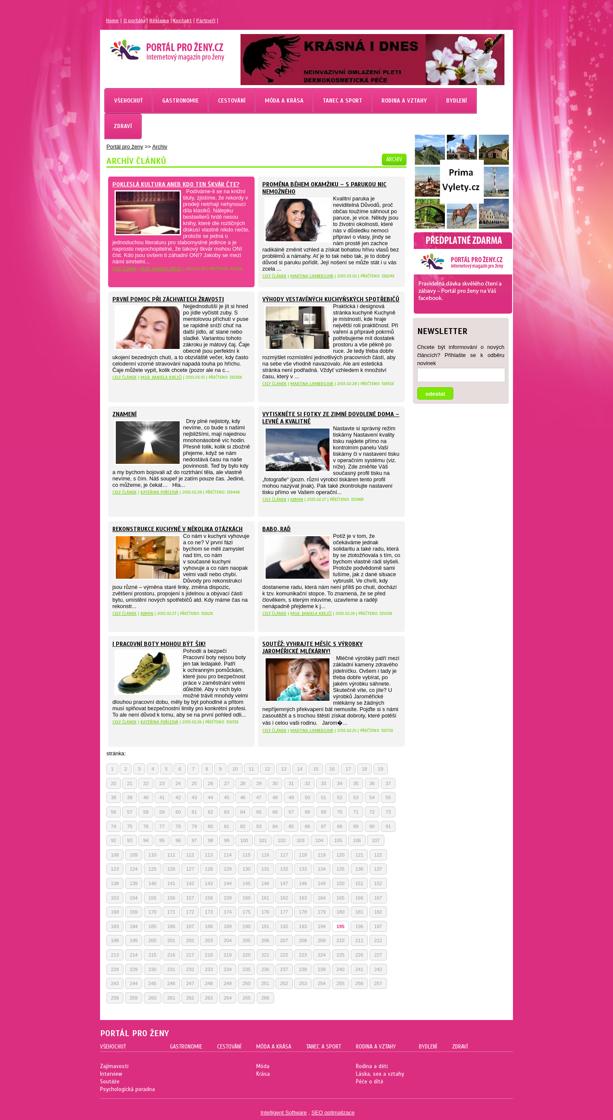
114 (228, 854)
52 (339, 797)
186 (171, 926)
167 (378, 897)
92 (113, 840)
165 (341, 897)
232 (190, 969)
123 (115, 868)
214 (134, 954)
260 (153, 997)
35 (355, 783)
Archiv (159, 146)
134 (322, 868)
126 (171, 868)
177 (284, 911)
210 (341, 940)
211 (359, 940)
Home (112, 20)
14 (299, 768)
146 (265, 883)
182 (378, 911)
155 (153, 897)
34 (339, 783)
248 (209, 983)
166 (359, 897)
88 (339, 826)
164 (322, 897)
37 (388, 783)
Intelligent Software (284, 1112)
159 (228, 897)
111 (171, 854)
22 (145, 783)
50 (307, 797)
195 (341, 926)
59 (161, 811)
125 (153, 868)
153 (115, 897)
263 (209, 997)
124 (134, 868)
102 (282, 840)
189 (228, 926)
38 (113, 797)
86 (307, 826)
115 (247, 854)
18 (364, 768)
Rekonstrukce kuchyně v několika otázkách (177, 529)
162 (284, 897)
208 (303, 940)
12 (267, 768)
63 (226, 811)
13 (283, 768)
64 (242, 811)
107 (376, 840)
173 (209, 911)
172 (190, 911)
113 (209, 854)
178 (303, 911)
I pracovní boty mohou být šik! (159, 644)
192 (284, 926)
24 (177, 783)
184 (134, 926)
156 (171, 897)
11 (251, 768)
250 (247, 983)
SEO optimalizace (333, 1112)
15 (315, 768)
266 (265, 997)
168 (115, 911)
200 (153, 940)
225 (341, 954)
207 (284, 940)
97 (194, 840)
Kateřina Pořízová (159, 492)
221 (265, 954)
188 (209, 926)
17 (348, 768)
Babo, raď (276, 529)
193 (303, 926)
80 (210, 826)
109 (134, 854)
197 (378, 926)
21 (129, 783)
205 (247, 940)
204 (228, 940)
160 (247, 897)
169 (134, 911)
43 (194, 797)
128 (209, 868)
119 (322, 854)
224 (322, 954)
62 (210, 811)
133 (303, 868)
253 (303, 983)
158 (209, 897)
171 (171, 911)
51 (323, 797)
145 (247, 883)
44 (210, 797)
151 (359, 883)
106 (357, 840)
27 (226, 783)
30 (275, 783)
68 (307, 811)
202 (190, 940)
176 (265, 911)
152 (378, 883)
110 (153, 854)
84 (275, 826)
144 (228, 883)
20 (113, 783)
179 (322, 911)
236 (265, 969)
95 (161, 840)
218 (209, 954)
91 (388, 826)
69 (323, 811)
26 (210, 783)
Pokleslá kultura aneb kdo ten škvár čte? (175, 184)
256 (359, 983)
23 (161, 783)
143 (209, 883)
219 (228, 954)
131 (265, 868)
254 (322, 983)
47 (258, 797)
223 (303, 954)
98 (210, 840)
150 (341, 883)
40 (145, 797)
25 (194, 783)
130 (247, 868)
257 (378, 983)
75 (129, 826)
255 (341, 983)
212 (378, 940)
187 (190, 926)
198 (115, 940)
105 (338, 840)
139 (134, 883)
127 (190, 868)
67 (291, 811)
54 (372, 797)
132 (284, 868)
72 (372, 811)
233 (209, 969)
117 (284, 854)
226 (359, 954)
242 (378, 969)
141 (171, 883)
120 (341, 854)
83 (258, 826)
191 (265, 926)
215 (153, 954)
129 (228, 868)
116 (265, 854)
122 (378, 854)
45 (226, 797)
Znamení (124, 414)
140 (153, 883)
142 (190, 883)
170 (153, 911)
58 (145, 811)
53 (355, 797)
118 (303, 854)
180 (341, 911)
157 (190, 897)
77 (161, 826)
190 (247, 926)
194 (322, 926)
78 (177, 826)
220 (247, 954)
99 (226, 840)
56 (113, 811)
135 (341, 868)
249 (228, 983)
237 (284, 969)
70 (339, 811)
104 (319, 840)
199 (134, 940)
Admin (296, 499)
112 (190, 854)
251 (265, 983)
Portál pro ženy (124, 146)
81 (226, 826)
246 (171, 983)
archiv (394, 159)
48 (275, 797)
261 (171, 997)
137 (378, 868)
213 (115, 954)
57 (129, 811)
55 (388, 797)
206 (265, 940)
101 (263, 840)
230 (153, 969)
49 (291, 797)
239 (322, 969)
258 (115, 997)
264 (228, 997)
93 (129, 840)
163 (303, 897)
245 (153, 983)
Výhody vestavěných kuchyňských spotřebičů (330, 299)
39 (129, 797)
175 (247, 911)
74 (113, 826)
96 (177, 840)
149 (322, 883)
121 (359, 854)
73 (388, 811)
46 (242, 797)
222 (284, 954)
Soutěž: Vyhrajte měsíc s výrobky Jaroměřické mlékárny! (312, 647)
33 (323, 783)
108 (115, 854)
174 (228, 911)
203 (209, 940)
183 (115, 926)
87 (323, 826)
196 (359, 926)
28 (242, 783)
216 (171, 954)
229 (134, 969)
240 (341, 969)
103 (301, 840)
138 (115, 883)
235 (247, 969)
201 (171, 940)
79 (194, 826)
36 (372, 783)
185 (153, 926)
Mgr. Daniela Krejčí (161, 268)
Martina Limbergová (311, 276)
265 (247, 997)
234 (228, 969)
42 (177, 797)
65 (258, 811)
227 (378, 954)
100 (244, 840)
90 (372, 826)
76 (145, 826)
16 (332, 768)
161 (265, 897)
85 (291, 826)
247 (190, 983)
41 (161, 797)
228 (115, 969)
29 (258, 783)
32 (307, 783)
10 (235, 768)
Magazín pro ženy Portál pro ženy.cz (152, 47)
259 (134, 997)
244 (134, 983)
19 (380, 768)
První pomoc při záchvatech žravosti (168, 299)
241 (359, 969)
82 (242, 826)
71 (355, 811)
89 (355, 826)
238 (303, 969)
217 (190, 954)
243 (115, 983)
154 (134, 897)
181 (359, 911)
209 (322, 940)
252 (284, 983)
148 (303, 883)
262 (190, 997)
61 (194, 811)
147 (284, 883)
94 (145, 840)
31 (291, 783)
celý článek (124, 268)
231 (171, 969)
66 (275, 811)
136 (359, 868)
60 (177, 811)
